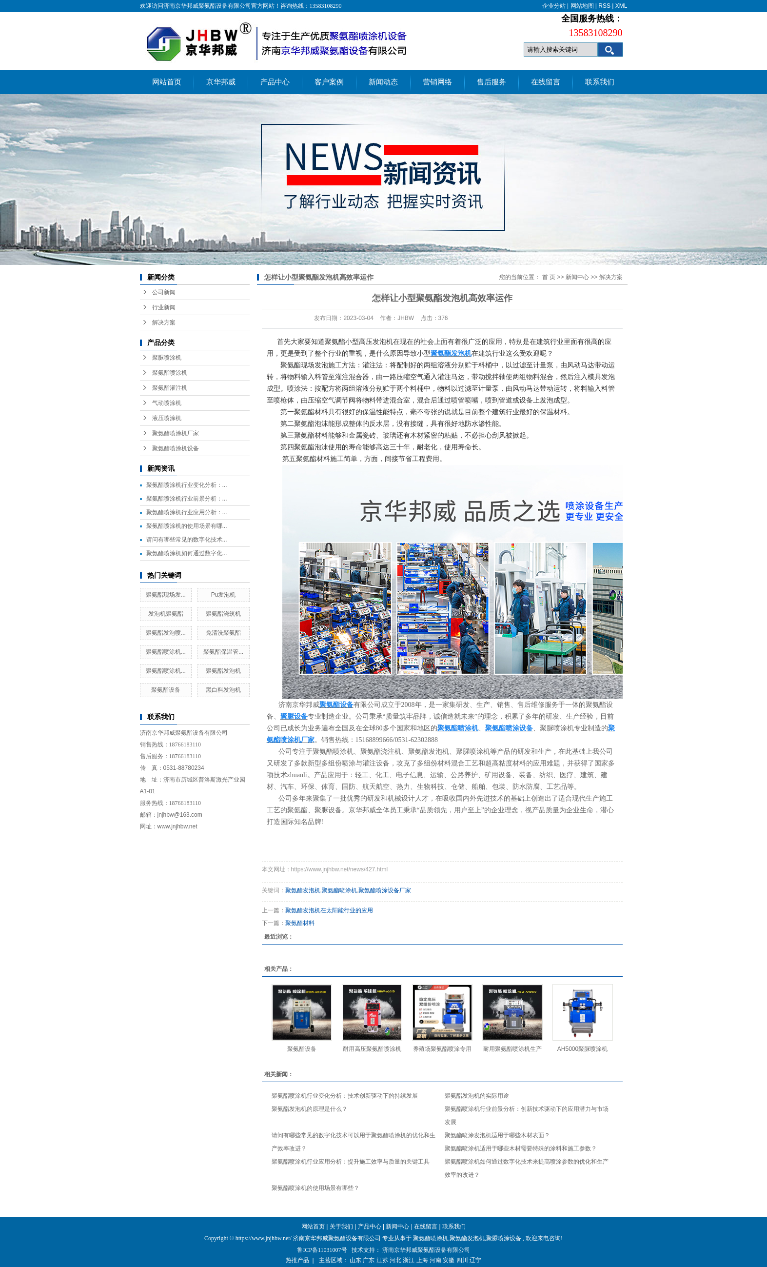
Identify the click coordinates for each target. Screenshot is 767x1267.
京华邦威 (221, 82)
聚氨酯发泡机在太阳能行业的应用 (329, 910)
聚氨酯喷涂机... (166, 651)
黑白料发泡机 (223, 689)
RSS (604, 5)
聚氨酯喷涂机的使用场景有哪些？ (315, 1188)
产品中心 (275, 82)
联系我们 (599, 82)
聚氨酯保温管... (223, 651)
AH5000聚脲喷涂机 (582, 1049)
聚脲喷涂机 (166, 357)
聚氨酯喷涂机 (169, 372)
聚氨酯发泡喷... (166, 632)
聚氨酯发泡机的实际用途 (477, 1095)
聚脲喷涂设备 (503, 1238)
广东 (368, 1260)
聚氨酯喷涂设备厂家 (384, 890)
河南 (435, 1260)
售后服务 (491, 82)
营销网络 (437, 82)
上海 (422, 1260)
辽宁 (475, 1260)
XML (621, 5)
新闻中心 (577, 277)
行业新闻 (164, 307)
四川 (462, 1260)
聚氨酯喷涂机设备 (175, 448)
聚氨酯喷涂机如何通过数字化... (186, 553)
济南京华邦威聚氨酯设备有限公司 (426, 1250)
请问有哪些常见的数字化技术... (186, 539)
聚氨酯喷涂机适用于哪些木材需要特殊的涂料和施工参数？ (521, 1148)
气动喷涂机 (166, 403)
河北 (395, 1260)
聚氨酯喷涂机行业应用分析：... (186, 512)
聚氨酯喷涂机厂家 (175, 433)
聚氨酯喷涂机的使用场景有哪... (186, 526)
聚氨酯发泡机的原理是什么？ (310, 1109)
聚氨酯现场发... (166, 594)
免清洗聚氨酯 (223, 632)
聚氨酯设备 (165, 689)
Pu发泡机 (223, 594)
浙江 (408, 1260)
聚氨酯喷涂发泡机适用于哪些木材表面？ (497, 1135)
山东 (355, 1260)
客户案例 (329, 82)
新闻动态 (383, 82)
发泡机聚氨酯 (165, 613)
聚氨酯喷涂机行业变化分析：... (186, 485)
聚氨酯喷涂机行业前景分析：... (186, 498)
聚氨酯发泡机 (223, 670)
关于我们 (341, 1226)
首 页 (548, 277)
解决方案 (164, 322)
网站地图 (582, 5)
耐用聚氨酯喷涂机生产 (512, 1049)
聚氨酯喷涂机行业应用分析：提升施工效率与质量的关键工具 (351, 1161)
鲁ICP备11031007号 (322, 1250)
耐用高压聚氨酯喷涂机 (372, 1049)
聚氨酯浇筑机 (223, 613)
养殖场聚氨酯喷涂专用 (442, 1049)
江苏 (382, 1260)
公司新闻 (164, 292)
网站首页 (166, 82)
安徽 (448, 1260)
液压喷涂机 (166, 418)
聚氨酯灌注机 (169, 387)
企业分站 (554, 5)
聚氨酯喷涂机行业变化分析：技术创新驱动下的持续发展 (345, 1095)
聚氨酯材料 (300, 923)
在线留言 (545, 82)
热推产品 (297, 1260)
